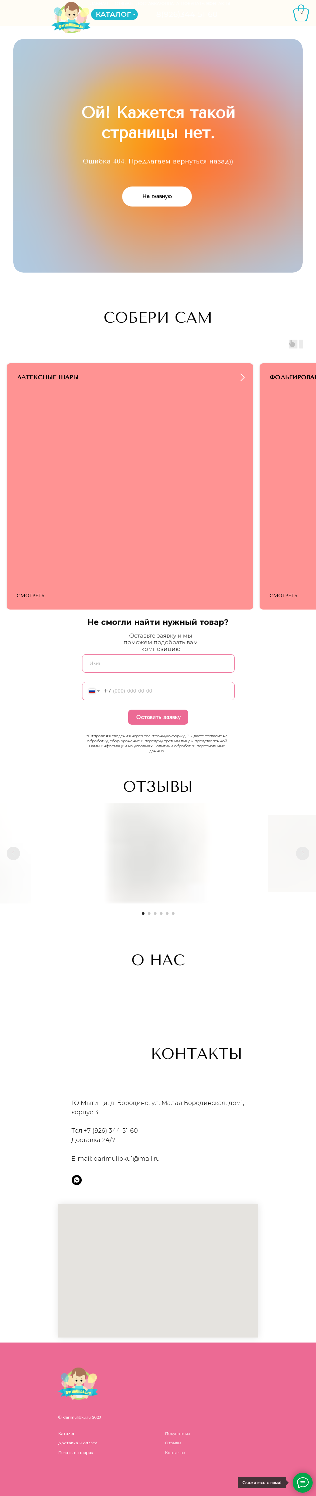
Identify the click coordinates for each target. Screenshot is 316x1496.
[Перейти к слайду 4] (161, 913)
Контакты (175, 1452)
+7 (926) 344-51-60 (110, 1130)
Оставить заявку (158, 717)
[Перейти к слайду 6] (173, 913)
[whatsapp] (77, 1180)
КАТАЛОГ (113, 14)
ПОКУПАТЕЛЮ (196, 3)
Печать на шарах (75, 1452)
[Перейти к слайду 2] (149, 913)
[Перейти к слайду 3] (155, 913)
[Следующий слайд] (302, 853)
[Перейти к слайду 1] (143, 913)
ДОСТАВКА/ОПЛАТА (157, 3)
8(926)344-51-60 (187, 14)
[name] (158, 663)
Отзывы (173, 1443)
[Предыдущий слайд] (13, 853)
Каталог (66, 1433)
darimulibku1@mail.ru (127, 1158)
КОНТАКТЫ (218, 3)
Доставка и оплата (77, 1443)
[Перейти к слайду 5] (167, 913)
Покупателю (177, 1433)
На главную (157, 196)
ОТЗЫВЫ (124, 3)
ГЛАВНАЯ (98, 3)
